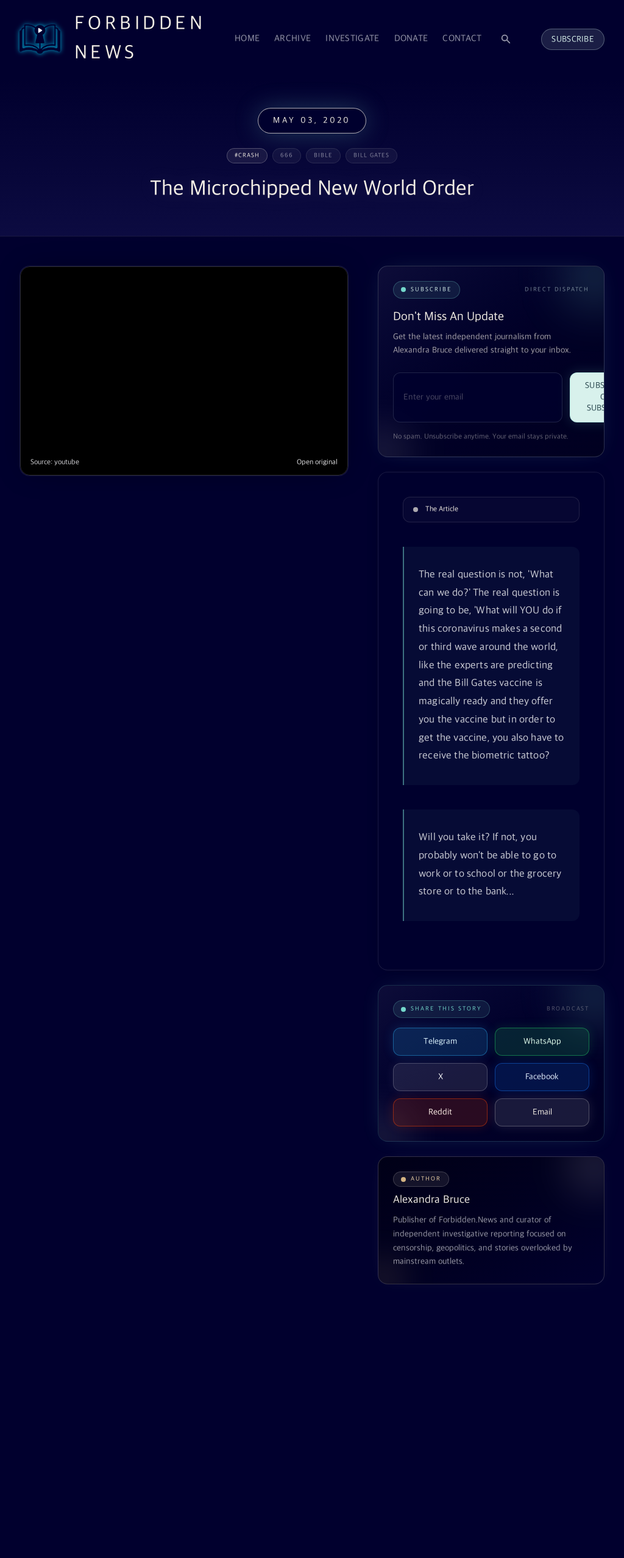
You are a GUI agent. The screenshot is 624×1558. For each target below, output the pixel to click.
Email (542, 1112)
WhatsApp (542, 1041)
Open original (317, 462)
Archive (292, 38)
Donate (411, 38)
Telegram (440, 1041)
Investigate (352, 38)
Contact (461, 38)
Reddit (440, 1112)
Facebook (542, 1077)
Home (247, 38)
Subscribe (572, 39)
